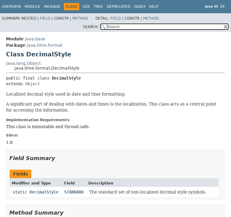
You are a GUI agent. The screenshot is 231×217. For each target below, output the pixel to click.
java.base (35, 38)
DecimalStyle (44, 192)
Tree (98, 7)
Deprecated (118, 7)
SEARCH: (90, 27)
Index (139, 7)
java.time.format (44, 45)
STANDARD (73, 192)
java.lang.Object (23, 63)
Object (32, 83)
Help (153, 7)
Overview (11, 7)
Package (52, 7)
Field (45, 18)
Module (32, 7)
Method (80, 18)
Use (86, 7)
